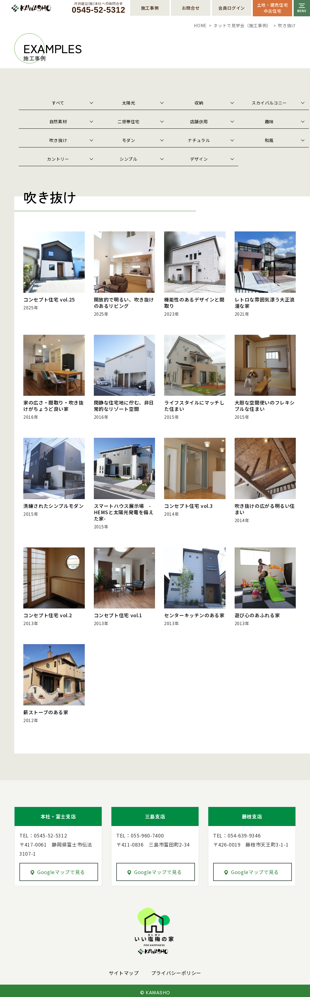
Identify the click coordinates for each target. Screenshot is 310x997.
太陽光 (128, 103)
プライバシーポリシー (176, 970)
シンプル (128, 159)
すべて (58, 103)
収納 (198, 103)
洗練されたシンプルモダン (53, 504)
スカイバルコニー (269, 103)
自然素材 (58, 121)
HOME (200, 25)
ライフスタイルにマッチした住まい (194, 404)
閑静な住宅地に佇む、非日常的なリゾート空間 (124, 404)
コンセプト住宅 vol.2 (47, 613)
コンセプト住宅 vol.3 (188, 504)
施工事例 (150, 8)
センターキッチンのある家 (194, 613)
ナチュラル (199, 140)
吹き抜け (58, 140)
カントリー (58, 159)
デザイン (199, 159)
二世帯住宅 (128, 121)
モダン (128, 140)
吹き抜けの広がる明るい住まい (265, 507)
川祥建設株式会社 (45, 8)
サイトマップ (124, 970)
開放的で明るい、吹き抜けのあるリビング (124, 302)
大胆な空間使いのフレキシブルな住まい (265, 404)
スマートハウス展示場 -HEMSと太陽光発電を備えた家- (124, 510)
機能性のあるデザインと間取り (194, 302)
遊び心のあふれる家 (257, 613)
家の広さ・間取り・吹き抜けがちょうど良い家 (53, 404)
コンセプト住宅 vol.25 (49, 299)
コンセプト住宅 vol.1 (118, 613)
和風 (269, 140)
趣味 (269, 121)
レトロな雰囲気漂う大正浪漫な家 (265, 302)
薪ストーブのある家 (45, 709)
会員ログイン (231, 8)
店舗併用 (199, 121)
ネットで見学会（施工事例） (242, 25)
